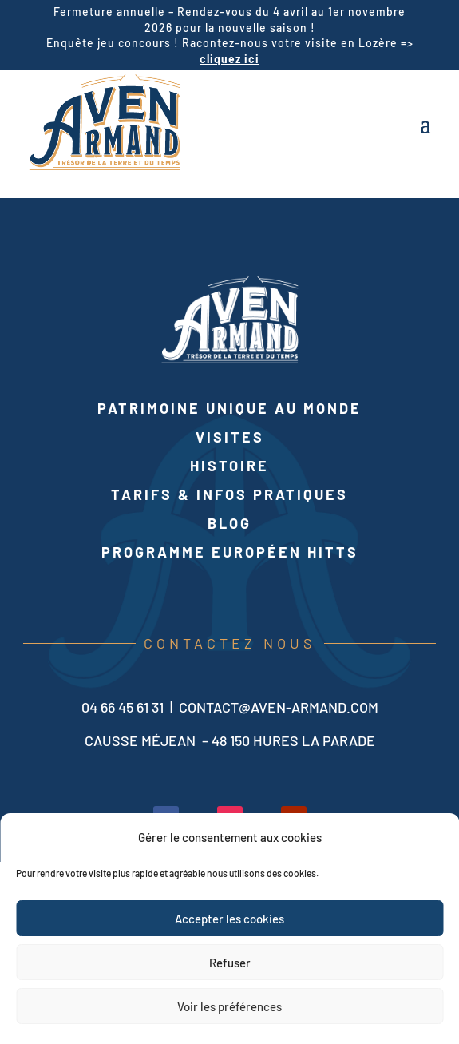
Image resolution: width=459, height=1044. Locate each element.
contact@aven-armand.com (278, 707)
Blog (229, 523)
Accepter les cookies (229, 918)
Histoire (229, 465)
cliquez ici (229, 58)
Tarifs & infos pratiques (229, 494)
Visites (230, 437)
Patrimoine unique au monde (229, 408)
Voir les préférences (229, 1006)
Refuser (230, 962)
